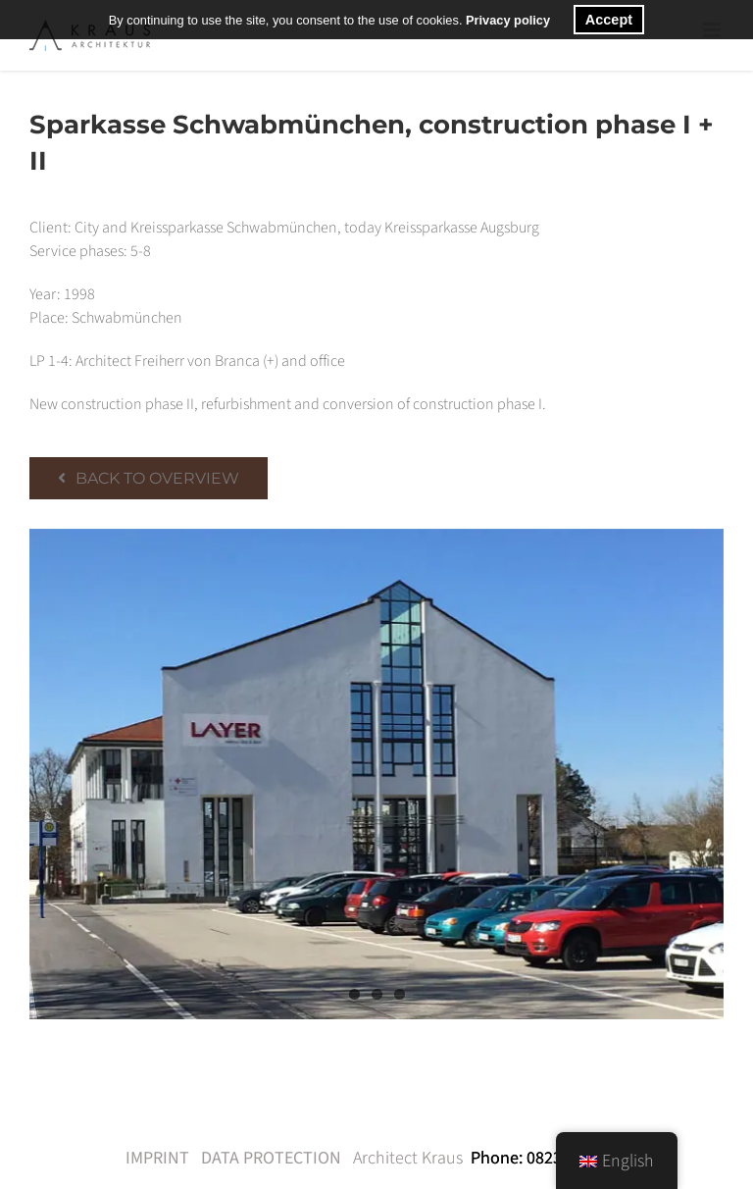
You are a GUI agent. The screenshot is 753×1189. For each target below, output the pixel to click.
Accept (609, 19)
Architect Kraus (408, 1158)
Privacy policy (508, 20)
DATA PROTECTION (271, 1158)
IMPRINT (157, 1158)
